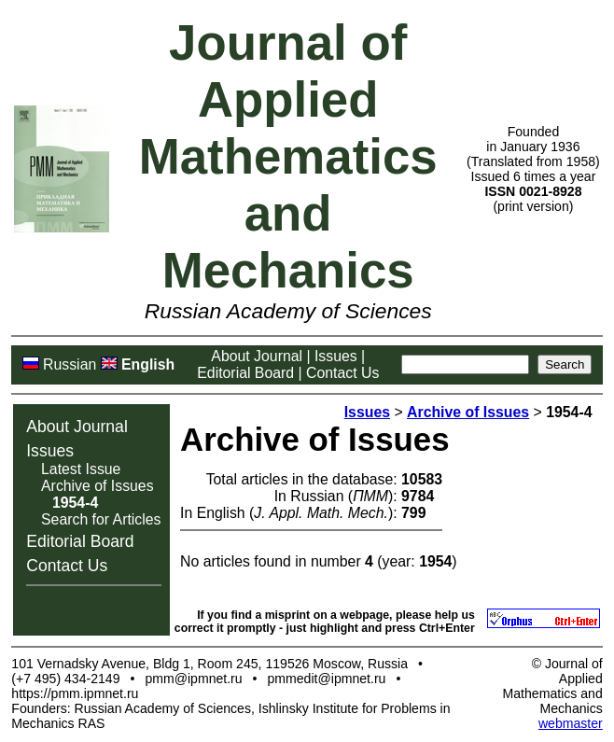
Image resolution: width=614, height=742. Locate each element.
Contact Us (342, 373)
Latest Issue (80, 469)
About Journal (256, 356)
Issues (335, 356)
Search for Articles (100, 519)
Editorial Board (245, 373)
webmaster (570, 723)
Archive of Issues (97, 486)
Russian (69, 364)
